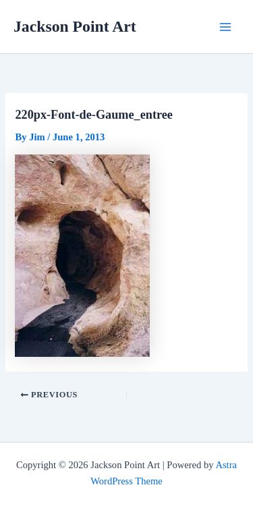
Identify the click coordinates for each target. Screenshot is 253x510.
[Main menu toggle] (225, 27)
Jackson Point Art (74, 26)
